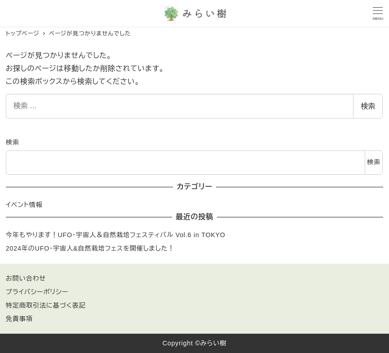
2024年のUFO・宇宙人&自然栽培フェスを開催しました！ (90, 248)
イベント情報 (24, 204)
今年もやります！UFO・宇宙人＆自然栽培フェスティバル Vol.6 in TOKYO (115, 234)
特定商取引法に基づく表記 (46, 305)
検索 (368, 106)
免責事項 (19, 318)
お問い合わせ (26, 278)
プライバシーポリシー (37, 292)
